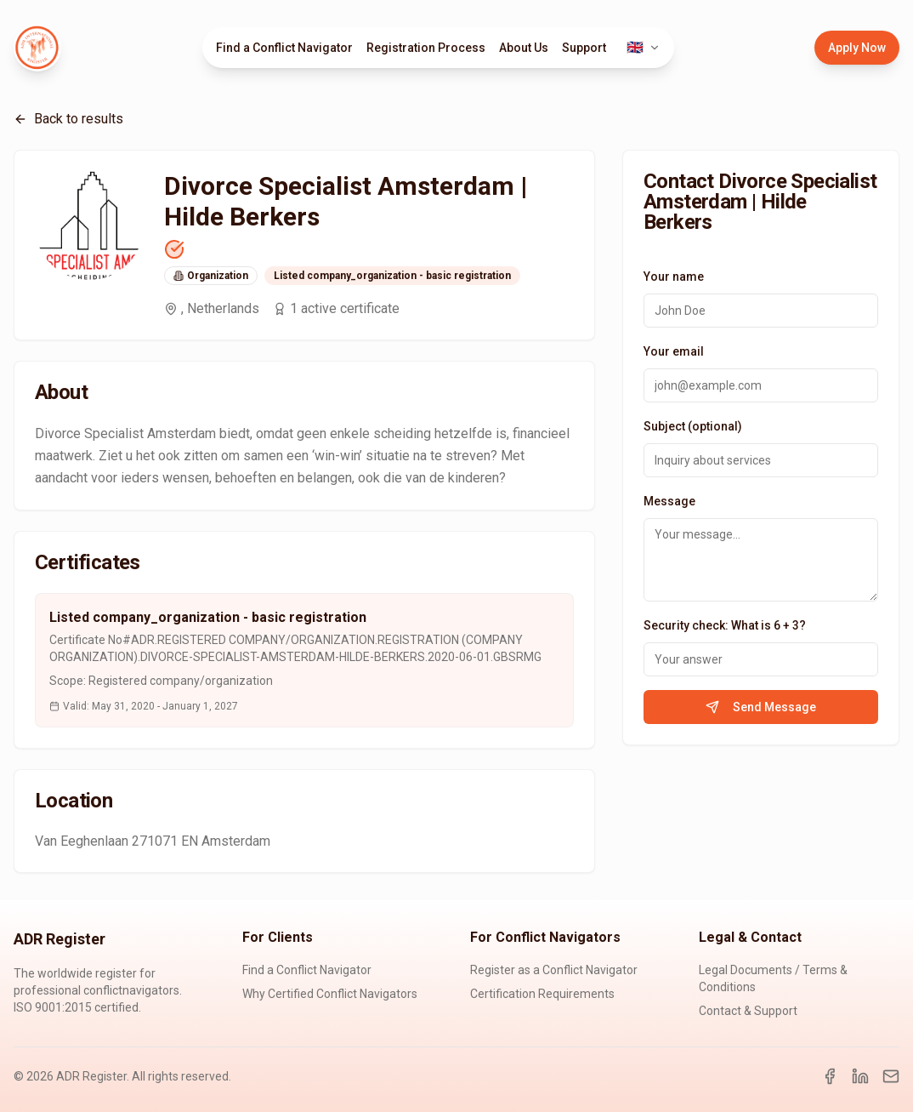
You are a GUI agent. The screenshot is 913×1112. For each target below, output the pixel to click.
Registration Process (425, 47)
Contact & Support (748, 1011)
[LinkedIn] (860, 1076)
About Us (523, 47)
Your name (674, 276)
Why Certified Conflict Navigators (329, 994)
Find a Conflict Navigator (284, 47)
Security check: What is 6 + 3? (725, 625)
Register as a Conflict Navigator (554, 970)
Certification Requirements (542, 994)
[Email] (890, 1076)
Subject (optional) (693, 426)
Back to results (68, 119)
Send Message (761, 707)
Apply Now (857, 47)
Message (669, 501)
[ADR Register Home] (37, 47)
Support (584, 47)
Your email (674, 351)
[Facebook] (829, 1076)
